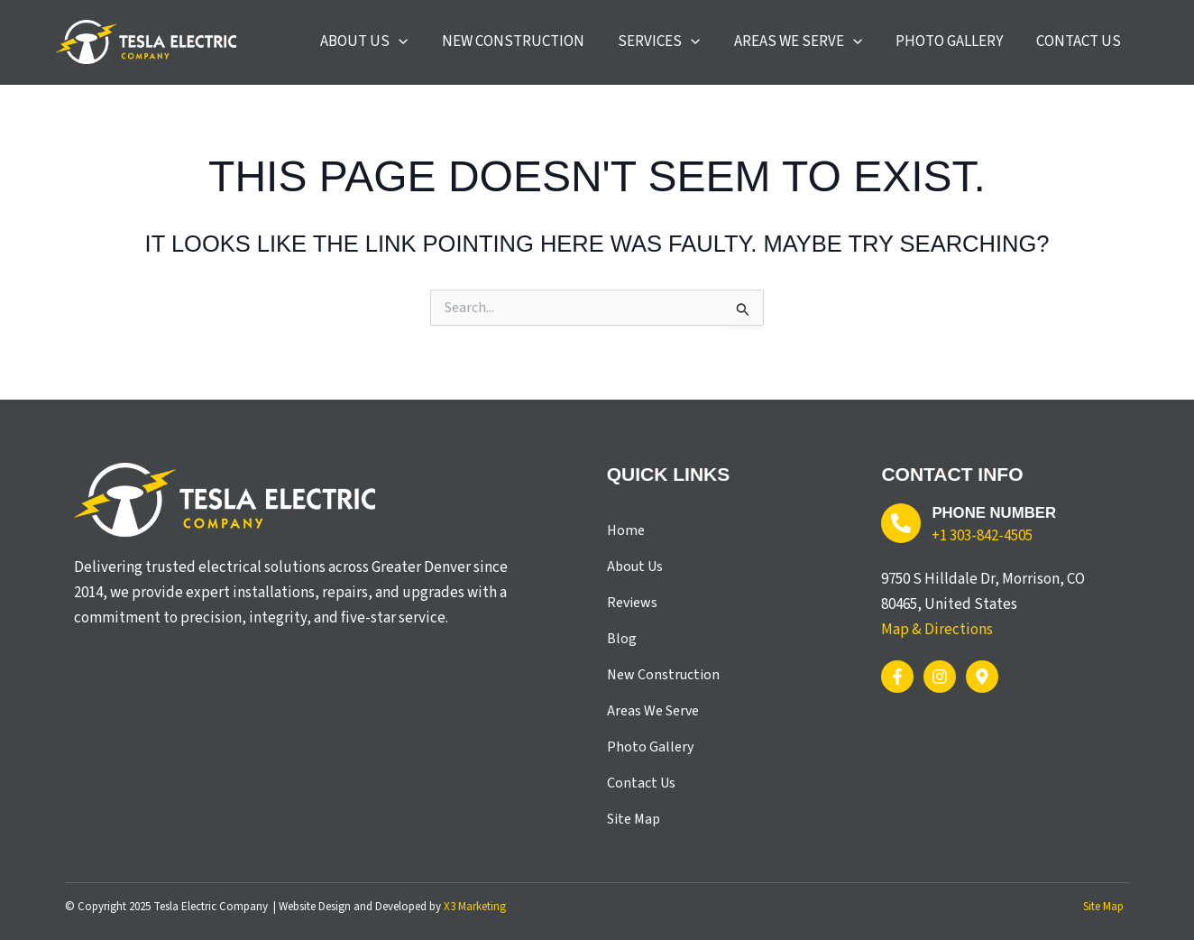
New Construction (663, 675)
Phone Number (995, 512)
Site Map (633, 819)
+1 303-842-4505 (982, 535)
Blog (622, 639)
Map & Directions (937, 629)
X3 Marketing (475, 907)
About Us (635, 566)
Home (626, 530)
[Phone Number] (901, 523)
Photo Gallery (650, 747)
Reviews (632, 603)
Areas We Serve (653, 711)
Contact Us (641, 783)
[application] (464, 47)
